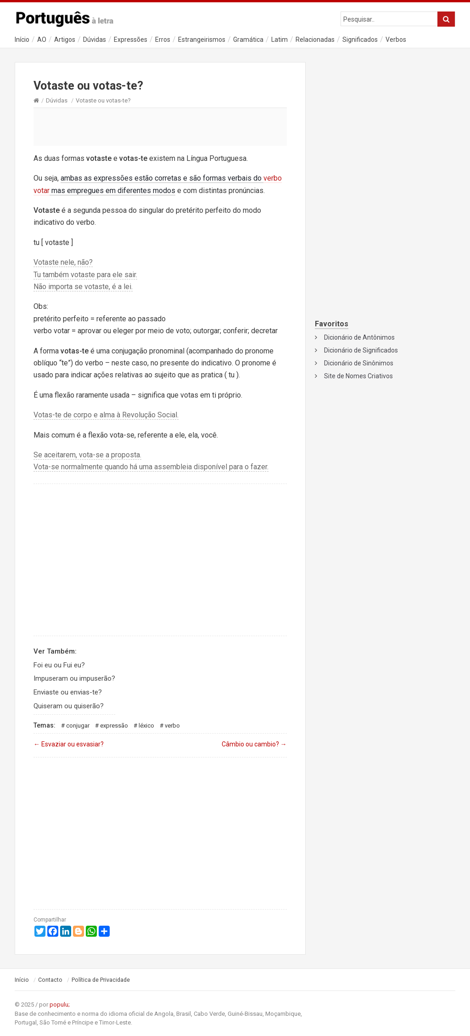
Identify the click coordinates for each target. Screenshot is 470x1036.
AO (41, 39)
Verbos (396, 39)
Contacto (50, 980)
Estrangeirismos (201, 39)
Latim (279, 39)
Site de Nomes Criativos (358, 376)
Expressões (130, 39)
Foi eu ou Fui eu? (59, 665)
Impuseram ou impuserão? (74, 678)
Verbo (172, 726)
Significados (360, 39)
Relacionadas (315, 39)
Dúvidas (94, 39)
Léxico (146, 726)
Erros (162, 39)
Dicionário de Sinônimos (358, 363)
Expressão (114, 726)
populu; (60, 1004)
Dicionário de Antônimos (359, 337)
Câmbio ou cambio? (254, 744)
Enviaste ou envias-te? (68, 692)
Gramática (248, 39)
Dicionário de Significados (361, 350)
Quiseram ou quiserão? (69, 706)
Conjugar (78, 726)
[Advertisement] (160, 126)
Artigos (64, 39)
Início (22, 39)
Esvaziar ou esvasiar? (69, 744)
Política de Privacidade (101, 980)
